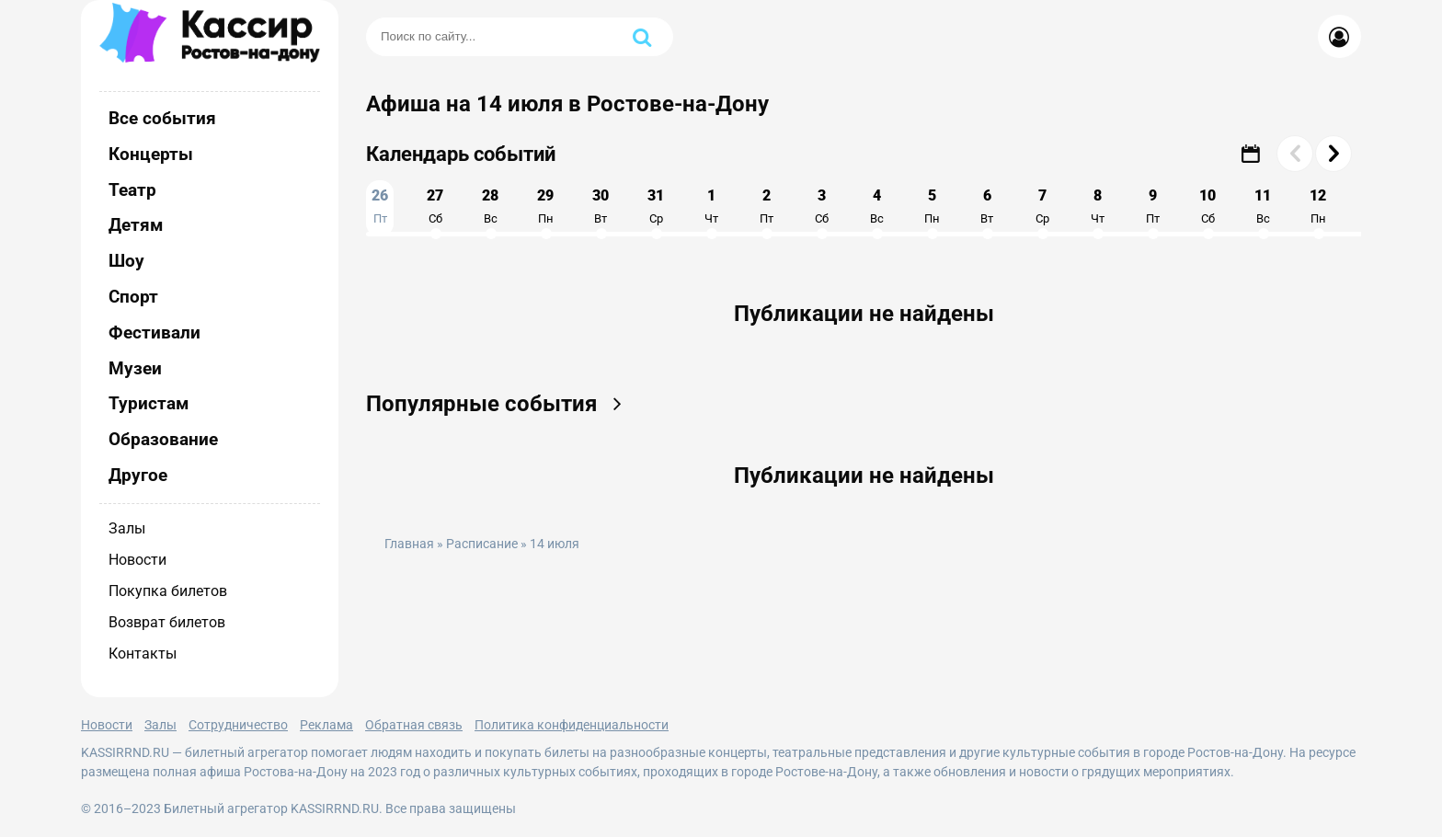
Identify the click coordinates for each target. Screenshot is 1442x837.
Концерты (151, 154)
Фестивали (154, 332)
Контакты (143, 653)
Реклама (326, 724)
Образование (163, 439)
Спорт (133, 296)
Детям (136, 224)
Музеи (135, 368)
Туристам (149, 403)
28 (490, 206)
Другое (138, 475)
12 (1318, 206)
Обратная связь (414, 724)
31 (655, 206)
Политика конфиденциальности (572, 724)
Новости (137, 559)
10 (1207, 206)
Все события (162, 118)
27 (435, 206)
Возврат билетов (167, 622)
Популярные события (500, 404)
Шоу (126, 260)
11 (1262, 206)
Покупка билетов (168, 591)
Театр (132, 190)
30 (600, 206)
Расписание (482, 544)
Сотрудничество (238, 724)
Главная (409, 544)
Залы (127, 528)
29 (545, 206)
